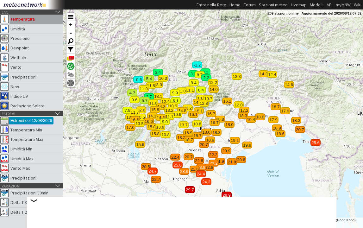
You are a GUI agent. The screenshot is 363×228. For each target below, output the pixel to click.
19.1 (235, 140)
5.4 (149, 78)
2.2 (206, 77)
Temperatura (22, 19)
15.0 (151, 126)
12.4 (272, 74)
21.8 (232, 162)
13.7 (183, 125)
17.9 (285, 111)
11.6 (153, 103)
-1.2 (197, 65)
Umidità (17, 29)
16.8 (220, 119)
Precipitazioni (23, 77)
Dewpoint (19, 48)
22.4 (175, 157)
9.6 (134, 100)
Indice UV (19, 96)
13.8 (160, 127)
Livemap (299, 5)
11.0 (182, 91)
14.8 (182, 110)
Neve (15, 86)
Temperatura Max (26, 139)
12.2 (188, 108)
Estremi (8, 113)
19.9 (247, 145)
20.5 (146, 166)
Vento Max (20, 168)
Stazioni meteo (273, 5)
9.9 (175, 93)
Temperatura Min (26, 130)
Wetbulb (18, 57)
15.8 (155, 109)
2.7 (149, 96)
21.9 (220, 161)
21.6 (195, 169)
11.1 (169, 116)
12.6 (141, 110)
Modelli (316, 5)
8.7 (200, 75)
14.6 (289, 84)
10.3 (163, 78)
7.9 (127, 110)
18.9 (277, 128)
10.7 (208, 98)
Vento (16, 67)
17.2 (244, 110)
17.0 (130, 127)
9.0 (165, 121)
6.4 (201, 90)
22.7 (156, 179)
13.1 (158, 96)
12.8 (204, 103)
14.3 (264, 74)
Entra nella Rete (211, 5)
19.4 (251, 119)
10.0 (201, 98)
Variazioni (11, 186)
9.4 (194, 82)
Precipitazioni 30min (29, 193)
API (330, 5)
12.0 (239, 105)
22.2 (213, 154)
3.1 (205, 72)
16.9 (188, 132)
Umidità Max (21, 159)
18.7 (276, 106)
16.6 (149, 121)
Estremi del (31, 120)
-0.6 (138, 79)
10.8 (165, 134)
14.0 (214, 89)
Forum (250, 5)
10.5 (141, 117)
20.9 (226, 151)
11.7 (135, 112)
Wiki (357, 5)
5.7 (144, 100)
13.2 (169, 110)
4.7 (132, 93)
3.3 (193, 74)
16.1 (193, 114)
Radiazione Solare (27, 106)
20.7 (300, 129)
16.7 (214, 122)
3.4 (158, 72)
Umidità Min (21, 149)
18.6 (280, 133)
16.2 (227, 101)
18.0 (260, 117)
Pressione (20, 38)
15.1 (199, 111)
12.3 (237, 76)
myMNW (343, 5)
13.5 (139, 123)
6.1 (175, 100)
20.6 (241, 159)
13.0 (158, 84)
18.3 (243, 115)
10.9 (173, 106)
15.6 (140, 144)
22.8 (209, 167)
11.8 (151, 85)
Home (235, 5)
